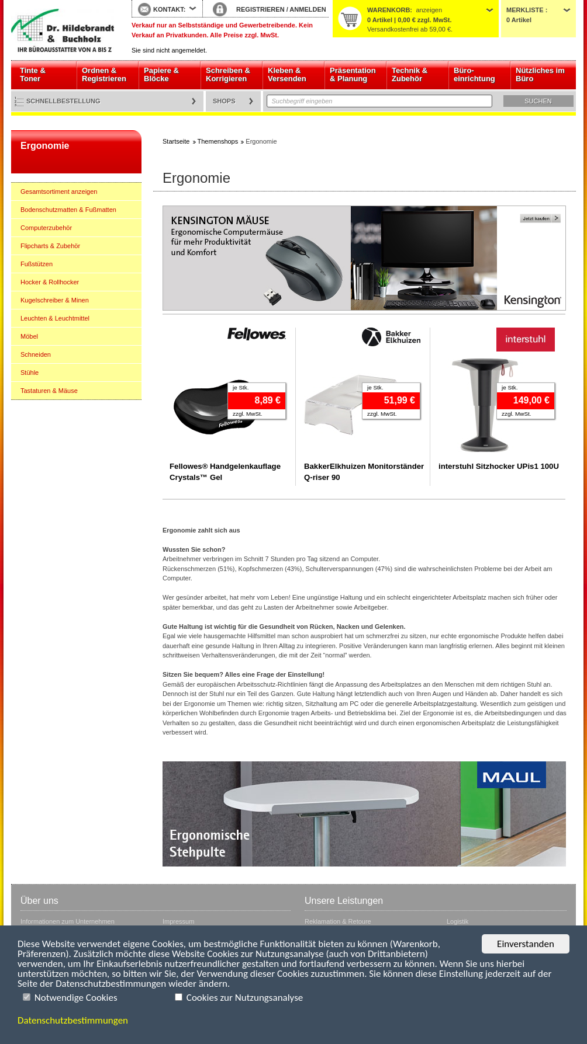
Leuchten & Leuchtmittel (54, 318)
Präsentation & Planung (353, 74)
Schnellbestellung (63, 101)
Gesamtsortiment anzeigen (58, 191)
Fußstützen (36, 263)
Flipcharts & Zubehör (50, 245)
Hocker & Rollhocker (49, 282)
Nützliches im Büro (540, 74)
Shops (224, 101)
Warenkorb (388, 9)
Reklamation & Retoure (338, 921)
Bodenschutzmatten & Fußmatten (68, 209)
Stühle (29, 372)
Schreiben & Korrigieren (228, 74)
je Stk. (240, 387)
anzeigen (429, 9)
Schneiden (35, 354)
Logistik (457, 921)
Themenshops (218, 141)
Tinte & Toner (33, 74)
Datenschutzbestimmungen (73, 1020)
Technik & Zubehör (409, 74)
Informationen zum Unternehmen (67, 921)
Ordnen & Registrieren (104, 74)
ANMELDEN (307, 9)
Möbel (29, 336)
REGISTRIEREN (260, 9)
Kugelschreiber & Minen (54, 300)
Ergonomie (44, 146)
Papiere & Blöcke (161, 74)
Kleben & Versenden (287, 74)
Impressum (178, 921)
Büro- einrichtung (474, 74)
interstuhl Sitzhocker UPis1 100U (498, 466)
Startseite (62, 30)
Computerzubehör (46, 227)
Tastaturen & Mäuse (49, 390)
